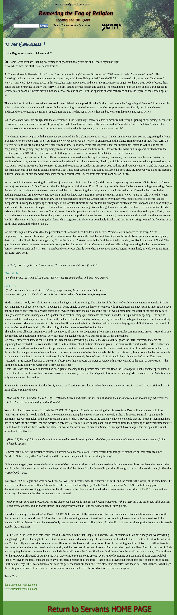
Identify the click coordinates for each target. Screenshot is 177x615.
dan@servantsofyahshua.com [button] (20, 584)
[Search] (26, 26)
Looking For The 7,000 (72, 20)
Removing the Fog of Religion (76, 13)
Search (44, 25)
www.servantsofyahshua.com (20, 588)
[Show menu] (128, 5)
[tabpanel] (88, 325)
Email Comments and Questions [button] (71, 25)
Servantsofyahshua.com (71, 4)
